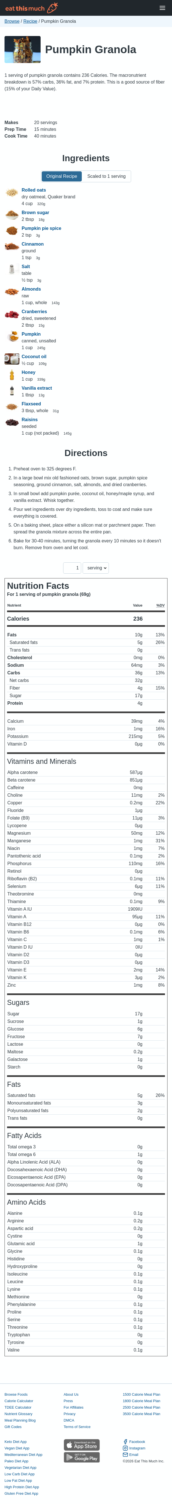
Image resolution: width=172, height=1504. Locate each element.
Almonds (31, 289)
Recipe (30, 21)
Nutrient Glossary (18, 1414)
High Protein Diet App (22, 1487)
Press (68, 1401)
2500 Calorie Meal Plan (141, 1407)
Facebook (134, 1441)
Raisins (30, 419)
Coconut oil (34, 356)
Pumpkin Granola (90, 49)
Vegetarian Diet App (20, 1467)
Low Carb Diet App (20, 1474)
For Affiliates (73, 1407)
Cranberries (34, 311)
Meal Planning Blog (20, 1420)
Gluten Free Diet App (21, 1493)
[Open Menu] (162, 8)
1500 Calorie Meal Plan (141, 1394)
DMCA (69, 1420)
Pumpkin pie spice (41, 228)
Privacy (70, 1414)
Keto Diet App (16, 1442)
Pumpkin (31, 334)
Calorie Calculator (19, 1401)
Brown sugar (35, 212)
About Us (71, 1394)
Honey (29, 372)
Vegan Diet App (17, 1448)
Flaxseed (31, 403)
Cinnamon (33, 244)
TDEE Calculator (18, 1407)
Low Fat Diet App (18, 1480)
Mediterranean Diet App (23, 1455)
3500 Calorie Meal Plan (141, 1414)
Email (130, 1454)
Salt (26, 266)
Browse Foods (16, 1394)
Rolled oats (34, 190)
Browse (12, 21)
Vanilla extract (37, 388)
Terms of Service (77, 1427)
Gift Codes (13, 1427)
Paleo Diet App (16, 1461)
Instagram (134, 1448)
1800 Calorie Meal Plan (141, 1401)
